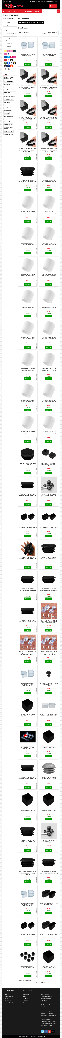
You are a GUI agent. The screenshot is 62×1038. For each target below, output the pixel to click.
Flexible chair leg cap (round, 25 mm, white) (49, 338)
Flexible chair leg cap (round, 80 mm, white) (49, 181)
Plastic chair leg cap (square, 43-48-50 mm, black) (49, 558)
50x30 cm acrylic (8, 131)
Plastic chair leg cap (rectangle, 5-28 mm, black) (48, 589)
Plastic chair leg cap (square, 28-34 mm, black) (28, 841)
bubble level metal (8, 81)
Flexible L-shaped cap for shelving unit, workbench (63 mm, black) (27, 87)
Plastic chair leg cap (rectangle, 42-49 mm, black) (27, 558)
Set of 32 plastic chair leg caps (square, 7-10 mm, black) (27, 873)
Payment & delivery (10, 25)
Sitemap (8, 38)
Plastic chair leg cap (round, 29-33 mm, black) (48, 495)
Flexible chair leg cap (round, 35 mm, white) (49, 275)
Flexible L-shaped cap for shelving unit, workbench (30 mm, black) (27, 119)
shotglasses (7, 84)
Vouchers (25, 1002)
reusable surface (8, 134)
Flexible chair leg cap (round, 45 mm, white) (28, 243)
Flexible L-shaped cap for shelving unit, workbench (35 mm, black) (27, 150)
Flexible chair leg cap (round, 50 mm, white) (49, 432)
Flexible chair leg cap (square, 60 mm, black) (28, 809)
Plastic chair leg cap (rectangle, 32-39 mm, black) (27, 495)
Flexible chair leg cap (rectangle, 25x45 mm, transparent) (28, 747)
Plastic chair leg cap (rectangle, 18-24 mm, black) (27, 589)
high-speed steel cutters (8, 128)
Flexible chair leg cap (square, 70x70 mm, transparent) (28, 905)
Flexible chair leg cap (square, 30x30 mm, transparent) (49, 56)
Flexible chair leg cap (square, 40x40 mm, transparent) (28, 56)
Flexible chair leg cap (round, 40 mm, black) (28, 966)
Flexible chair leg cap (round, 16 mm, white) (49, 401)
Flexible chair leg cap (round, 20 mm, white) (49, 369)
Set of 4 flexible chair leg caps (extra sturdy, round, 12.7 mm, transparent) (49, 653)
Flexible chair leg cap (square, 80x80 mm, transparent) (28, 684)
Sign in (45, 1)
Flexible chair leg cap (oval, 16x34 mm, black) (49, 935)
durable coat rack (8, 99)
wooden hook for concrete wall (8, 78)
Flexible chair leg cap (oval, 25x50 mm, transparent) (49, 715)
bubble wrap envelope (9, 96)
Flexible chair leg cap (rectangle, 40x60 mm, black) (49, 526)
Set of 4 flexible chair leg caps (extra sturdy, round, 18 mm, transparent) (27, 653)
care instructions (8, 116)
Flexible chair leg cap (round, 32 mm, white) (28, 306)
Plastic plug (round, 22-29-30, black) (27, 463)
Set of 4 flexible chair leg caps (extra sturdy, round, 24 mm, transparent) (49, 622)
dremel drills (7, 102)
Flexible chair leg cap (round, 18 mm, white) (28, 401)
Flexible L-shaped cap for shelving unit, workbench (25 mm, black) (48, 119)
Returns (8, 28)
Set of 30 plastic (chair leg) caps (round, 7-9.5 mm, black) (49, 684)
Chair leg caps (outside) (37, 22)
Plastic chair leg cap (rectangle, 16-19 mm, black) (49, 872)
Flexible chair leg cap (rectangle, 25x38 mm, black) (28, 935)
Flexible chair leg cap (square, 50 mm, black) (49, 966)
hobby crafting (8, 121)
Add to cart (27, 64)
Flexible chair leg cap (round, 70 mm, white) (28, 212)
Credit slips (25, 998)
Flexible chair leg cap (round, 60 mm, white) (28, 432)
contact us (8, 1)
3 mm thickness (8, 124)
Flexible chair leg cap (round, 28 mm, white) (28, 338)
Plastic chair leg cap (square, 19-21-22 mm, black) (27, 181)
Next (43, 982)
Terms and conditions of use (10, 34)
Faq (7, 40)
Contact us (8, 46)
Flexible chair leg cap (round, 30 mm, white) (49, 306)
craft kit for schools (9, 105)
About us (8, 22)
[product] (28, 45)
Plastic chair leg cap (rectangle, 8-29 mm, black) (27, 621)
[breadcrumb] (6, 15)
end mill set (7, 89)
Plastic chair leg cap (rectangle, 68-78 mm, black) (27, 778)
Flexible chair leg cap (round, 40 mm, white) (28, 275)
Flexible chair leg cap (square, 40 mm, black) (28, 715)
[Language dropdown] (33, 1)
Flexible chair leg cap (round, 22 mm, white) (28, 369)
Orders (24, 996)
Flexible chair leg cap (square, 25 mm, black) (49, 809)
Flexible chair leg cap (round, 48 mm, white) (49, 212)
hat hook (6, 113)
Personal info (26, 994)
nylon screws (7, 110)
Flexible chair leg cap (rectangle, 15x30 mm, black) (28, 526)
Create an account (53, 1)
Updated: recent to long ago (53, 33)
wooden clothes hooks (10, 87)
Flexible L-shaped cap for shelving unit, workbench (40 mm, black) (48, 150)
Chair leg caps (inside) (24, 22)
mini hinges (7, 107)
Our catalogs (9, 43)
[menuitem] (3, 11)
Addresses (25, 1000)
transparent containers (7, 93)
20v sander (7, 119)
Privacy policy (9, 30)
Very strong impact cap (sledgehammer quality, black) (48, 464)
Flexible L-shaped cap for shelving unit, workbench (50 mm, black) (48, 87)
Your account (28, 990)
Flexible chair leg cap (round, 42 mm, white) (49, 243)
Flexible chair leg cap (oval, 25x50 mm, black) (49, 904)
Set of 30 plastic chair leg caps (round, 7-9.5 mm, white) (48, 842)
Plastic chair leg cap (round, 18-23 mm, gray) (48, 778)
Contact (44, 990)
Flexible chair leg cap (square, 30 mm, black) (49, 746)
